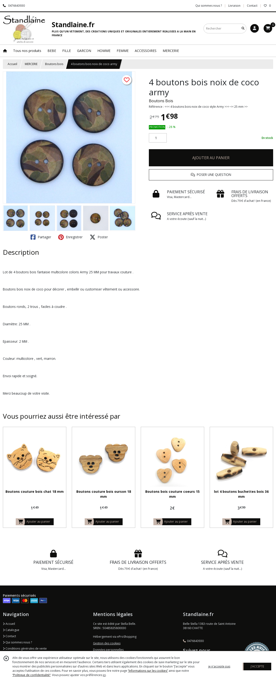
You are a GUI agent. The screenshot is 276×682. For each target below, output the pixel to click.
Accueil (12, 64)
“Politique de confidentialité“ (31, 675)
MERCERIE (31, 64)
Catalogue (11, 630)
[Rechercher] (243, 28)
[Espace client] (254, 28)
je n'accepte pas (219, 666)
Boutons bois (54, 64)
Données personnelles (108, 650)
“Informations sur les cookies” (148, 671)
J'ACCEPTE (257, 666)
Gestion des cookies (106, 643)
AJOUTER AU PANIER (210, 157)
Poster (99, 237)
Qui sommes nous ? (17, 642)
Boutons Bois (161, 100)
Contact (252, 6)
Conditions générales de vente (25, 648)
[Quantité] (158, 138)
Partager (41, 237)
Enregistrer (70, 237)
